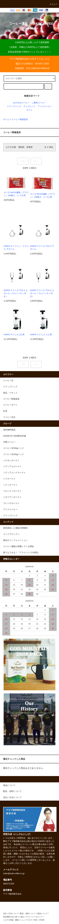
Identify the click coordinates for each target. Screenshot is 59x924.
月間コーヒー (9, 442)
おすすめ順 (11, 147)
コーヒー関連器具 (19, 119)
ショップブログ (26, 920)
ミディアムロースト (12, 466)
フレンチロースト (11, 503)
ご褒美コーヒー (39, 103)
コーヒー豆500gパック (13, 448)
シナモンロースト (11, 460)
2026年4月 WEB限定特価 (14, 436)
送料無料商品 (9, 430)
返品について (42, 913)
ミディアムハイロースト (14, 473)
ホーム (6, 119)
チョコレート (29, 106)
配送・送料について (28, 913)
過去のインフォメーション (15, 540)
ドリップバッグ (14, 106)
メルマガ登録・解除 (11, 920)
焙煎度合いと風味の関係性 (15, 528)
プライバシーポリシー (34, 917)
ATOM (41, 920)
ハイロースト (9, 479)
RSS (35, 920)
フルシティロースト (12, 491)
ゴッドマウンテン (11, 534)
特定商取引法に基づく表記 (13, 917)
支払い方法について (11, 913)
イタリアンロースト (12, 497)
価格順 (21, 147)
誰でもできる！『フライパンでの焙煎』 (21, 552)
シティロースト (10, 485)
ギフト (29, 110)
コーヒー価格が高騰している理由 (18, 546)
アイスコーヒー (45, 106)
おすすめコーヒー (21, 103)
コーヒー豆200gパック (13, 454)
